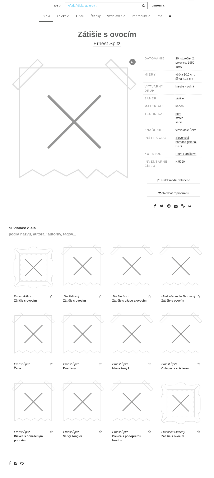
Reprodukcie (141, 24)
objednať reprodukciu (173, 201)
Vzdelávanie (116, 24)
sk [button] (191, 6)
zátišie (180, 106)
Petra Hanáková (186, 162)
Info (159, 24)
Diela (46, 24)
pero (178, 122)
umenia (158, 13)
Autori (79, 24)
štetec (179, 126)
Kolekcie (62, 24)
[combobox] (106, 14)
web (57, 13)
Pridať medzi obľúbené (173, 188)
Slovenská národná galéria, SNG (186, 150)
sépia (179, 130)
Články (96, 24)
